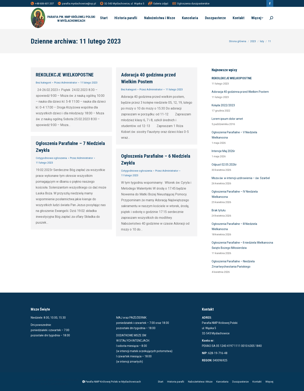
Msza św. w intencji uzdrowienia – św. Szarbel (241, 178)
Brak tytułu (219, 210)
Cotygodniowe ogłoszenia (51, 158)
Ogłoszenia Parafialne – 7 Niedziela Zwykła (70, 147)
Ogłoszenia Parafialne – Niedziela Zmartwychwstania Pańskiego (233, 264)
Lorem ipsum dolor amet (227, 118)
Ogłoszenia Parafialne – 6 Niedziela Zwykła (155, 159)
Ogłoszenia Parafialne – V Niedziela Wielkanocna (234, 135)
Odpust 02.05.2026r (224, 164)
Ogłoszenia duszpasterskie (190, 3)
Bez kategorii (43, 82)
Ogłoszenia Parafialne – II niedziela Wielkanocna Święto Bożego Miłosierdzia (242, 245)
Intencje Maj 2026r (223, 151)
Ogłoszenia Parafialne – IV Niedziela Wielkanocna (235, 194)
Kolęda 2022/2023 (223, 105)
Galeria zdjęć (158, 3)
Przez (65, 82)
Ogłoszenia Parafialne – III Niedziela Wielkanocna (234, 226)
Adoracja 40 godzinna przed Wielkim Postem (148, 78)
